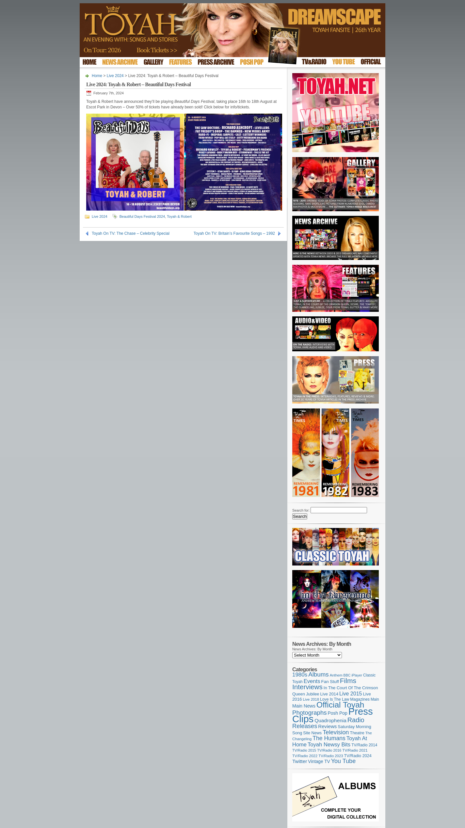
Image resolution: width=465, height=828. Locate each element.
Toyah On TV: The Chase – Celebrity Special (130, 233)
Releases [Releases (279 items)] (304, 726)
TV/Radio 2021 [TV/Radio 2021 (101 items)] (354, 750)
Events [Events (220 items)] (312, 681)
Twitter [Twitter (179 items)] (299, 761)
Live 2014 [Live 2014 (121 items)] (329, 694)
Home (97, 75)
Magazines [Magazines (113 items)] (360, 699)
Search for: (301, 510)
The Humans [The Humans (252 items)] (329, 738)
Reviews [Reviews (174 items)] (327, 726)
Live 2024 (115, 75)
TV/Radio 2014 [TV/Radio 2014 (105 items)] (364, 745)
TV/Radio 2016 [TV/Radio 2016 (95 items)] (329, 750)
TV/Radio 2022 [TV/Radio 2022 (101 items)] (304, 756)
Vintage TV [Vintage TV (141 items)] (319, 761)
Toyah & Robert (179, 216)
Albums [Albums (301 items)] (318, 674)
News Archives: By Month (312, 649)
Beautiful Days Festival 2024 (142, 216)
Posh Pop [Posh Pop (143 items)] (337, 713)
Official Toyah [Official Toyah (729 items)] (340, 704)
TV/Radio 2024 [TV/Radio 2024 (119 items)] (357, 756)
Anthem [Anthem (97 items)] (336, 675)
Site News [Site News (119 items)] (312, 733)
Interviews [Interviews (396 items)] (307, 687)
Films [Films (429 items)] (348, 680)
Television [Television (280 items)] (336, 732)
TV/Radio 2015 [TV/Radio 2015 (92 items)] (304, 750)
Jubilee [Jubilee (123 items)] (312, 694)
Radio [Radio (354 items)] (355, 720)
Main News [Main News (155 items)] (303, 706)
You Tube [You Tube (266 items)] (343, 761)
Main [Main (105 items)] (375, 699)
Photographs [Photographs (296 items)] (309, 712)
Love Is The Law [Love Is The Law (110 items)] (334, 699)
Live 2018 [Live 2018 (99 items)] (311, 699)
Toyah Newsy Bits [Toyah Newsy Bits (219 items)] (329, 744)
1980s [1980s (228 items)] (299, 675)
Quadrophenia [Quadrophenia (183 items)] (330, 720)
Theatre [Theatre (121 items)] (357, 732)
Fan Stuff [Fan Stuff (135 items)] (330, 681)
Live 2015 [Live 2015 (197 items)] (350, 693)
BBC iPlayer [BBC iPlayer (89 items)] (353, 675)
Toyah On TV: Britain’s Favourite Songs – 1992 (234, 233)
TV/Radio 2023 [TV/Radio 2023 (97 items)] (330, 756)
